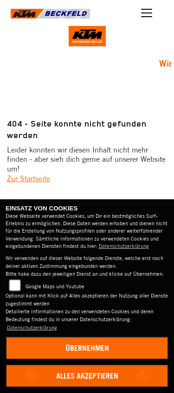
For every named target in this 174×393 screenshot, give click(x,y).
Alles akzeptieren (87, 375)
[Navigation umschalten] (147, 13)
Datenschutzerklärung (124, 246)
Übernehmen (87, 348)
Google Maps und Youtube (55, 286)
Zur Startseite (28, 178)
